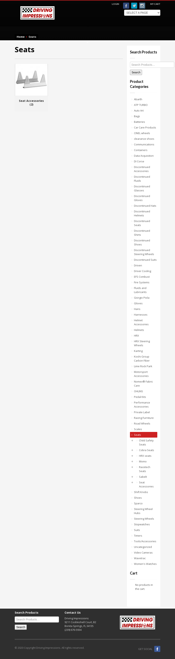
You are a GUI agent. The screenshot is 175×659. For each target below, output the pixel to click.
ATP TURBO (141, 105)
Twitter (134, 6)
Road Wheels (142, 423)
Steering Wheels (144, 518)
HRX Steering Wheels (142, 343)
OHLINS (138, 391)
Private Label (142, 412)
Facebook (126, 6)
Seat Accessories (146, 484)
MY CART (155, 4)
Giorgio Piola (141, 297)
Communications (144, 144)
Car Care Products (145, 127)
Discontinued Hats (145, 206)
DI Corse (139, 161)
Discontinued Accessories (142, 169)
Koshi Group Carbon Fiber (142, 358)
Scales (138, 429)
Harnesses (140, 314)
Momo (143, 461)
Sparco (138, 503)
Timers (138, 535)
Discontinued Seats (142, 223)
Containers (140, 150)
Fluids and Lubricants (140, 290)
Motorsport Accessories (141, 374)
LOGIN (115, 4)
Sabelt (143, 477)
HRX (136, 335)
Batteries (139, 122)
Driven (138, 265)
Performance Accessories (142, 404)
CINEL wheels (142, 133)
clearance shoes (144, 139)
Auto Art (139, 110)
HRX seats (145, 456)
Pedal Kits (140, 397)
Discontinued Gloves (142, 198)
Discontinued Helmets (142, 213)
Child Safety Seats (146, 442)
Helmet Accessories (141, 322)
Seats (137, 435)
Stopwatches (142, 524)
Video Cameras (143, 552)
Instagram (142, 6)
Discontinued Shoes (142, 242)
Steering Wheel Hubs (143, 511)
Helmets (139, 330)
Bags (137, 116)
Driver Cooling (142, 271)
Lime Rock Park (143, 366)
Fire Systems (141, 282)
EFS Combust (142, 276)
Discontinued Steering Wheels (144, 252)
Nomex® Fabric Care (143, 383)
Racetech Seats (144, 469)
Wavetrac (140, 558)
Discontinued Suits (145, 260)
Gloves (138, 303)
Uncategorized (143, 547)
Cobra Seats (146, 450)
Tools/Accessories (145, 541)
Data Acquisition (144, 155)
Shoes (138, 497)
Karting (138, 351)
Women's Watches (145, 564)
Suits (137, 530)
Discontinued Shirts (142, 233)
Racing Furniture (144, 418)
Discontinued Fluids (142, 178)
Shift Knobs (141, 492)
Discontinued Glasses (142, 188)
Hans (137, 309)
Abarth (138, 99)
